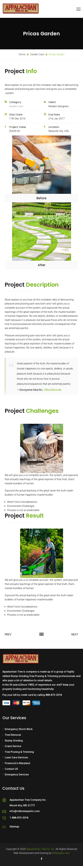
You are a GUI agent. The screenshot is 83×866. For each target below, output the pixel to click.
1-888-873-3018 (19, 817)
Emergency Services (17, 774)
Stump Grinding (14, 740)
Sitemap (14, 826)
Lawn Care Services (16, 757)
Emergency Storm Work (18, 729)
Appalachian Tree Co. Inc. (40, 849)
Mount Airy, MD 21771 (22, 805)
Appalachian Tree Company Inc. (28, 799)
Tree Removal (13, 734)
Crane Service (13, 746)
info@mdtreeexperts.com (25, 811)
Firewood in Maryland (17, 763)
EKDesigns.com (61, 853)
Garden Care (16, 106)
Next (74, 634)
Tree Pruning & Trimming (19, 751)
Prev (8, 634)
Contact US (11, 768)
